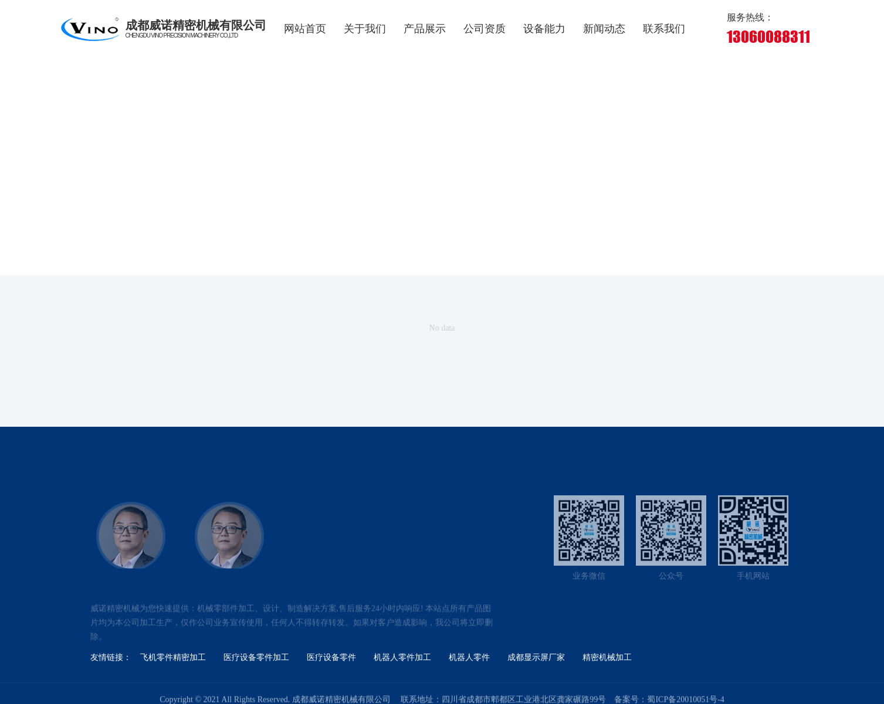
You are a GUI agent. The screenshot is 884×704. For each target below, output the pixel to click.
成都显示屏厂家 (536, 657)
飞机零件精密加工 (173, 657)
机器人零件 (469, 657)
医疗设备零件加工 (256, 657)
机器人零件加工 (402, 657)
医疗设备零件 (331, 657)
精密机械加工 (607, 657)
